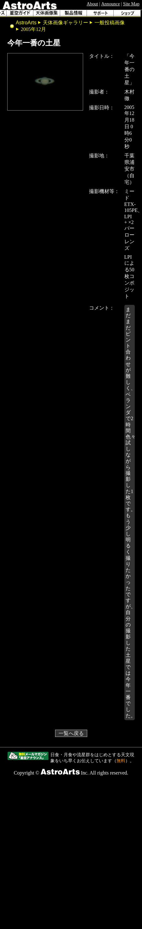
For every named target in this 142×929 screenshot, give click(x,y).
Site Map (131, 3)
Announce (110, 3)
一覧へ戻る (71, 733)
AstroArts (26, 22)
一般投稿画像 (109, 22)
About (92, 3)
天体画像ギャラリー (65, 22)
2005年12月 (33, 29)
